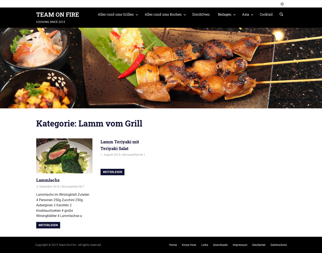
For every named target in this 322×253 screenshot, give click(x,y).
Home (173, 245)
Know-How (189, 245)
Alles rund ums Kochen (165, 14)
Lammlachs (48, 180)
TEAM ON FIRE (57, 14)
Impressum (240, 245)
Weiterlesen (48, 225)
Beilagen (227, 14)
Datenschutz (279, 245)
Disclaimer (259, 245)
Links (204, 245)
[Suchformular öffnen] (281, 14)
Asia (248, 14)
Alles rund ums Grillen (118, 14)
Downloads (220, 245)
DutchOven (201, 14)
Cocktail (266, 14)
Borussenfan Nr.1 (73, 186)
